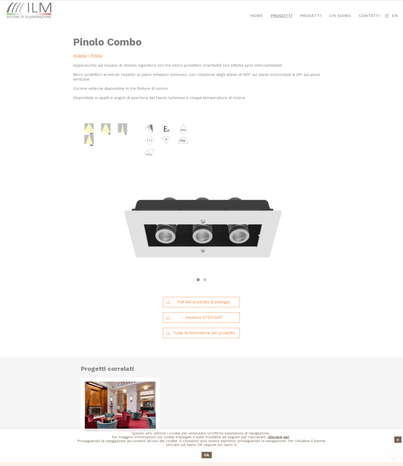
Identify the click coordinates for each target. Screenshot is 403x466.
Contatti (369, 15)
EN (395, 15)
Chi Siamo (340, 15)
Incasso (80, 55)
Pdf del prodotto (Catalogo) (198, 258)
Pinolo (96, 55)
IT (387, 15)
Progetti (310, 15)
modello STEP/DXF (194, 273)
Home (256, 15)
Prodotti (281, 15)
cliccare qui (278, 437)
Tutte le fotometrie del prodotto (200, 289)
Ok (206, 455)
